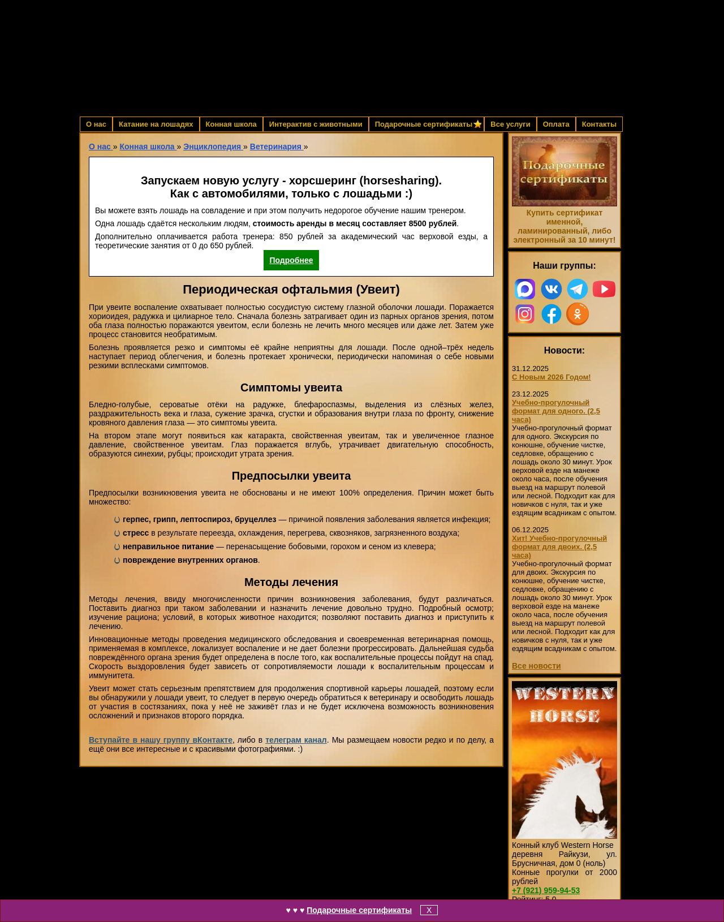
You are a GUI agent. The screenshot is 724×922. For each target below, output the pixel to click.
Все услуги (510, 124)
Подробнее (291, 260)
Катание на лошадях (156, 124)
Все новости (536, 665)
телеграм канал (296, 739)
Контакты (599, 124)
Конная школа (231, 124)
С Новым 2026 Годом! (551, 377)
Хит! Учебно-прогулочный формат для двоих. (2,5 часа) (559, 546)
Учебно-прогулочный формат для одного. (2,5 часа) (556, 411)
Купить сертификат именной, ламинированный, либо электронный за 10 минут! (564, 226)
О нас (96, 124)
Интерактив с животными (316, 124)
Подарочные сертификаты (359, 910)
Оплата (556, 124)
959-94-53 (546, 890)
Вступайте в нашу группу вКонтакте (160, 739)
